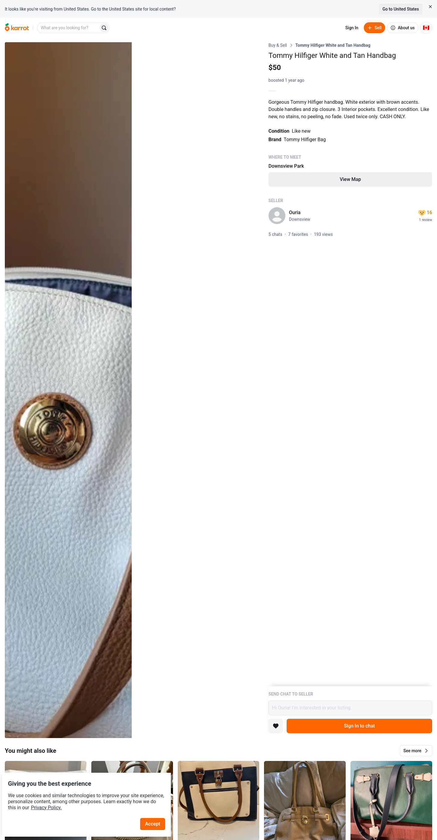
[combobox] (68, 27)
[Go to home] (17, 27)
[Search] (104, 28)
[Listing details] (350, 364)
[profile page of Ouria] (277, 215)
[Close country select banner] (430, 6)
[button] (416, 750)
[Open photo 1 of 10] (68, 390)
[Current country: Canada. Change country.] (426, 28)
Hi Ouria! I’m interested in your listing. (350, 708)
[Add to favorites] (276, 726)
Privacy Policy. (82, 793)
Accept (156, 810)
